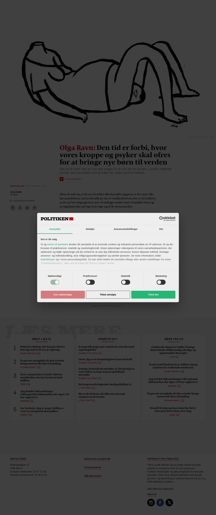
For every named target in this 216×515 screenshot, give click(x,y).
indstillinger (48, 259)
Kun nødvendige (63, 294)
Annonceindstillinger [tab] (126, 229)
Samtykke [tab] (54, 229)
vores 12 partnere (57, 244)
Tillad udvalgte (108, 294)
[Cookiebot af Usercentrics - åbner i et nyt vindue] (161, 218)
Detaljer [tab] (90, 229)
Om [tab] (161, 229)
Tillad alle (153, 294)
